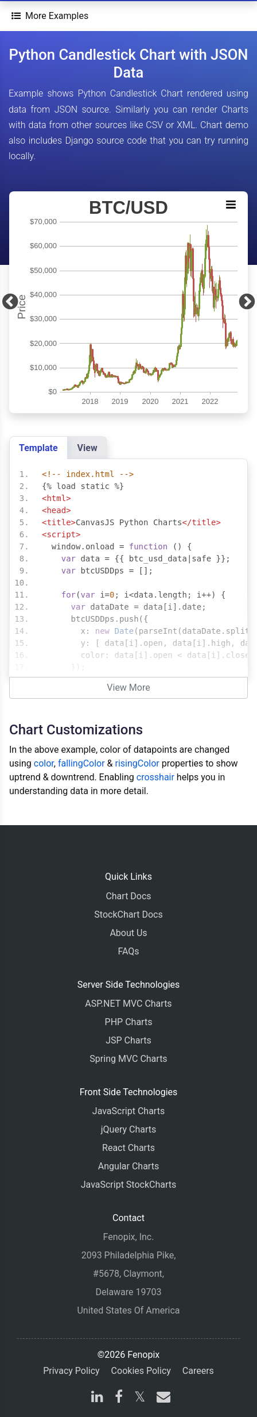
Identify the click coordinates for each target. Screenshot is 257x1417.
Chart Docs (128, 896)
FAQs (128, 951)
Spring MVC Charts (128, 1058)
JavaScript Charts (128, 1111)
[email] (161, 1398)
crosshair (155, 777)
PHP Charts (129, 1021)
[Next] (247, 302)
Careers (198, 1370)
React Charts (128, 1147)
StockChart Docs (128, 914)
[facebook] (118, 1398)
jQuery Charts (128, 1129)
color (44, 763)
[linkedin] (97, 1398)
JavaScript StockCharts (129, 1184)
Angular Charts (128, 1166)
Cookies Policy (141, 1370)
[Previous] (10, 302)
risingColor (137, 763)
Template (38, 447)
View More (128, 687)
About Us (128, 932)
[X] (140, 1398)
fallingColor (81, 763)
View (87, 447)
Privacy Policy (71, 1370)
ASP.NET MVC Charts (128, 1003)
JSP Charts (128, 1040)
